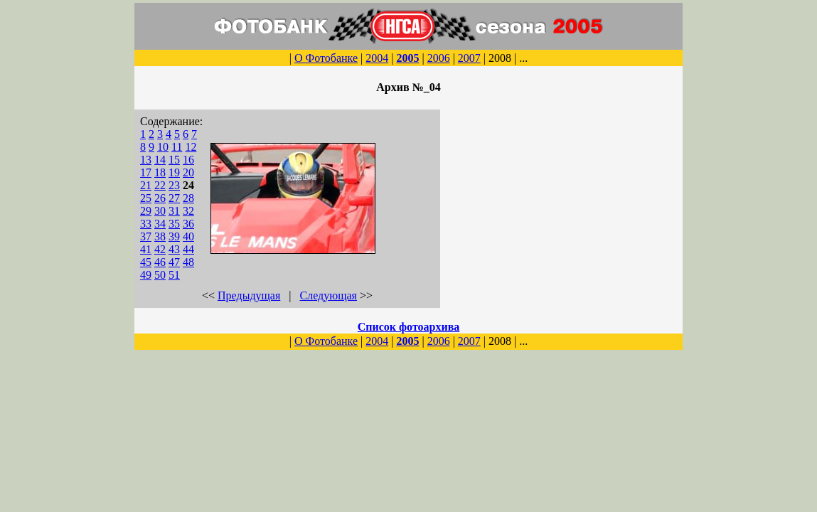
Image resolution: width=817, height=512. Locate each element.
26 (160, 198)
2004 (376, 58)
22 (160, 185)
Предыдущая (249, 295)
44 (188, 249)
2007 (469, 58)
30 (160, 211)
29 (145, 211)
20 (188, 172)
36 (188, 224)
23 (174, 185)
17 (145, 172)
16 (188, 160)
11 (176, 147)
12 (190, 147)
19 (174, 172)
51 (174, 275)
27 (174, 198)
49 (145, 275)
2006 (438, 58)
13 (145, 160)
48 (188, 262)
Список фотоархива (409, 327)
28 (188, 198)
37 (145, 236)
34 (160, 224)
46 (160, 262)
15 (174, 160)
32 (188, 211)
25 (145, 198)
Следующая (328, 295)
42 (160, 249)
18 (160, 172)
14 (160, 160)
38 (160, 236)
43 (174, 249)
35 (174, 224)
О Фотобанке (326, 58)
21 (145, 185)
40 (188, 236)
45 (145, 262)
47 (174, 262)
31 (174, 211)
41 (145, 249)
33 (145, 224)
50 (160, 275)
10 (163, 147)
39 (174, 236)
